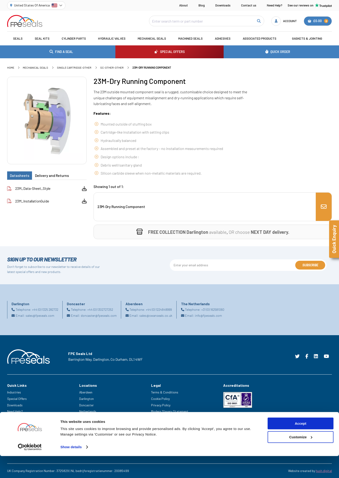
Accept (300, 445)
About (183, 5)
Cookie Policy (160, 399)
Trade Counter (17, 431)
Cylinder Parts (74, 38)
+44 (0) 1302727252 (100, 309)
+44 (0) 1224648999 (159, 309)
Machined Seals (190, 38)
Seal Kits (42, 38)
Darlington (86, 399)
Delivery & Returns (163, 418)
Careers (12, 418)
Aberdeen (85, 392)
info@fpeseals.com (208, 315)
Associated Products (259, 38)
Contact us (248, 5)
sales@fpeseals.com (40, 315)
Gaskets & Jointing (307, 38)
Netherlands (87, 411)
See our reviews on (310, 5)
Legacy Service (17, 424)
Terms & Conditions (164, 392)
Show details (71, 469)
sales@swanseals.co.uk (155, 315)
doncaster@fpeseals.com (99, 315)
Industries (14, 392)
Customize (300, 459)
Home (10, 67)
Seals (18, 38)
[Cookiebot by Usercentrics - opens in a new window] (30, 469)
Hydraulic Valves (112, 38)
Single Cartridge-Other (74, 67)
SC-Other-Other (112, 67)
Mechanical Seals (152, 38)
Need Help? (274, 5)
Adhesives (223, 38)
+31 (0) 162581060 (212, 309)
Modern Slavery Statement (169, 411)
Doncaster (86, 405)
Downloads (223, 5)
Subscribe (310, 265)
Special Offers (17, 399)
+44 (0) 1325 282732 (45, 309)
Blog (202, 5)
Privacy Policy (160, 405)
